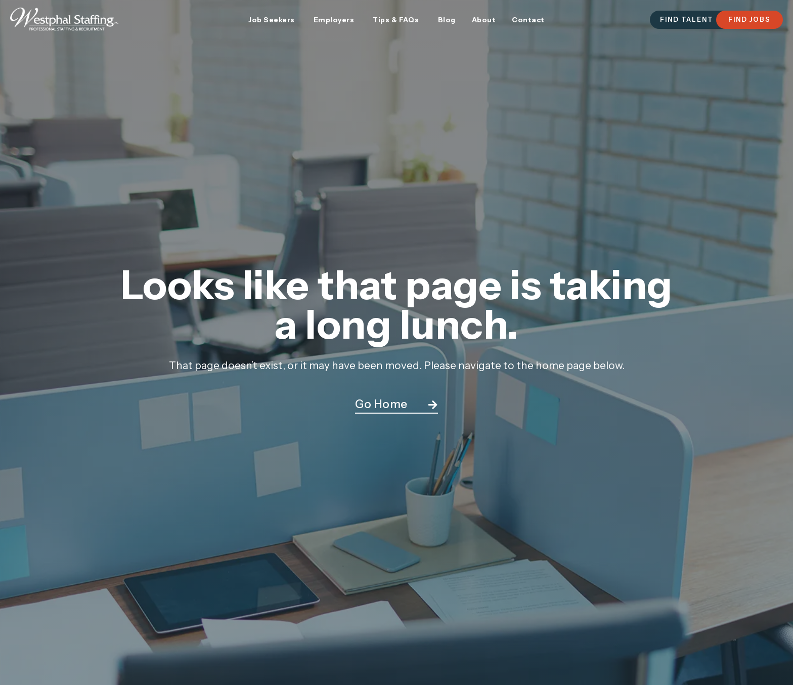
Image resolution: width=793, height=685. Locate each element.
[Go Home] (433, 405)
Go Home (381, 404)
